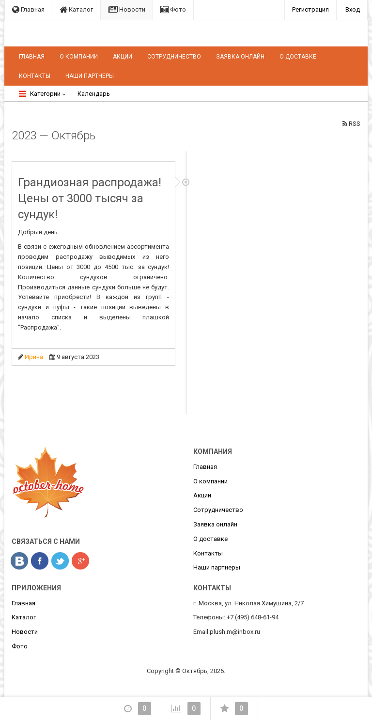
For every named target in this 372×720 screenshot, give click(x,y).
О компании (79, 56)
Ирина (34, 356)
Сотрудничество (174, 56)
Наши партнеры (89, 76)
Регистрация (310, 9)
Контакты (34, 76)
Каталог (76, 9)
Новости (126, 9)
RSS (351, 123)
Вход (352, 9)
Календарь (94, 93)
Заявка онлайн (240, 56)
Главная (28, 9)
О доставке (297, 56)
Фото (173, 9)
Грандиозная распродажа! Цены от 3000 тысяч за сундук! (89, 198)
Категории (40, 93)
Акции (122, 56)
